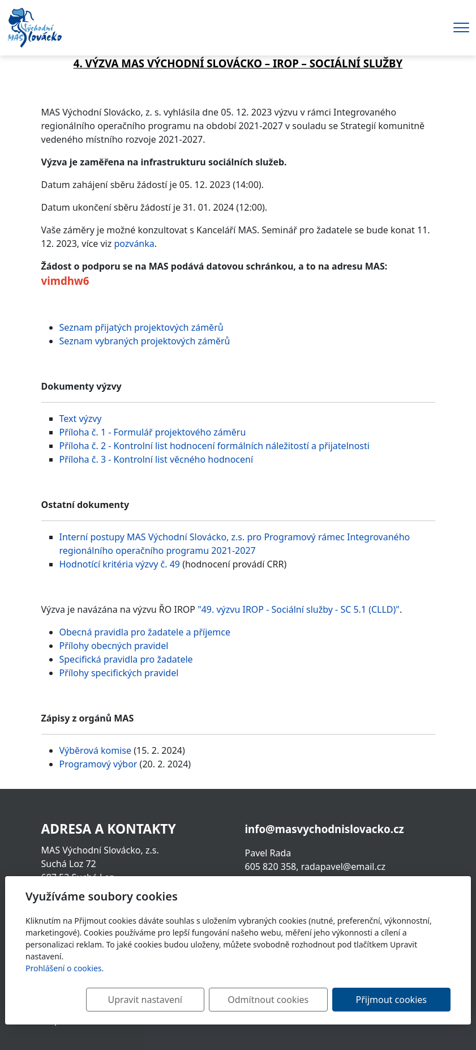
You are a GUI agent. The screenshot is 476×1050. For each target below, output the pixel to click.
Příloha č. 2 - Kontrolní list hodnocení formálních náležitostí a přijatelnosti (214, 445)
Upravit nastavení (169, 999)
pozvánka (134, 243)
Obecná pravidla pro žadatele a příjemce (144, 632)
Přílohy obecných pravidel (114, 645)
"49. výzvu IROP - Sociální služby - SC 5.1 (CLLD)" (299, 609)
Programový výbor (98, 764)
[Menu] (461, 27)
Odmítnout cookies (283, 999)
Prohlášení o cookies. (64, 968)
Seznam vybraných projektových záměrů (144, 341)
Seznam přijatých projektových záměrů (141, 327)
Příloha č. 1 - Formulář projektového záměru (152, 432)
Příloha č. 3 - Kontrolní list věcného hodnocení (156, 459)
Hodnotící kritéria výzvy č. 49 (119, 564)
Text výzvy (80, 418)
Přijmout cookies (396, 999)
